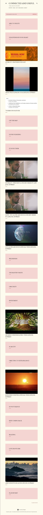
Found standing (15, 134)
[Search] (37, 3)
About (25, 7)
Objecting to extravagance (19, 360)
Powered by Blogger (21, 509)
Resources (21, 7)
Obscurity (12, 286)
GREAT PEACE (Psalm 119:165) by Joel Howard (20, 92)
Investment (13, 300)
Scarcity (12, 346)
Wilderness (13, 258)
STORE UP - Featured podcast (15, 62)
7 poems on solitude (12, 110)
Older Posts (35, 502)
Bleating (12, 434)
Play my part (13, 493)
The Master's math (16, 272)
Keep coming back (15, 421)
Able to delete (14, 23)
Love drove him (14, 448)
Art (17, 7)
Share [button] (10, 25)
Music (14, 7)
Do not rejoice (14, 407)
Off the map (13, 120)
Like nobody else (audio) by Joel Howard (19, 483)
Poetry (10, 7)
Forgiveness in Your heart (18, 37)
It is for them (14, 148)
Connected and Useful (21, 3)
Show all (35, 14)
